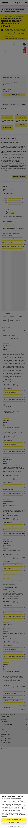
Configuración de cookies (14, 826)
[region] (14, 811)
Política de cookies (9, 814)
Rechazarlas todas (14, 822)
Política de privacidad (21, 814)
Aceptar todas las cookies (14, 819)
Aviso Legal (4, 816)
